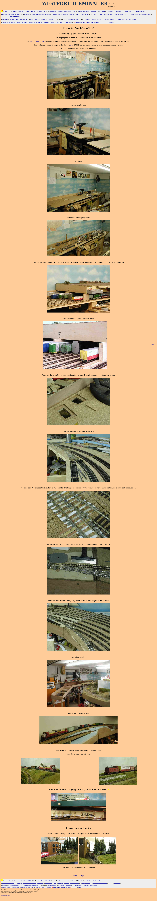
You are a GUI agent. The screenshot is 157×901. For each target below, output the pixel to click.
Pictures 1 (102, 11)
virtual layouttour (84, 11)
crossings (27, 14)
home (5, 11)
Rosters (39, 11)
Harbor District (96, 19)
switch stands (57, 14)
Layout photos (140, 11)
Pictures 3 (119, 11)
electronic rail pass (93, 22)
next (75, 875)
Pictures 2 (111, 11)
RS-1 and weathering (106, 14)
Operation (5, 19)
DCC (78, 14)
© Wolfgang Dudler (5, 895)
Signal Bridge (14, 16)
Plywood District (109, 19)
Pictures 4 (128, 11)
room (74, 11)
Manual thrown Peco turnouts (41, 14)
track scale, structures (8, 22)
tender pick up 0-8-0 (121, 14)
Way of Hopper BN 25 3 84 (18, 19)
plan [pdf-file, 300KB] (38, 41)
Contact (14, 11)
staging (88, 19)
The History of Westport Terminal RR (60, 11)
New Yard (94, 11)
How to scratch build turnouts (11, 14)
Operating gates (22, 22)
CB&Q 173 (95, 14)
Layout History (30, 11)
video (111, 22)
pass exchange (80, 22)
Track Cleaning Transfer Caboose (140, 14)
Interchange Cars (56, 22)
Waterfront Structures (35, 22)
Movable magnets (68, 14)
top (152, 344)
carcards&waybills (73, 19)
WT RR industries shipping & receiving (41, 19)
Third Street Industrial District (127, 19)
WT (45, 11)
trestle (46, 22)
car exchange (68, 22)
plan (71, 45)
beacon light (85, 14)
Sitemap (21, 11)
